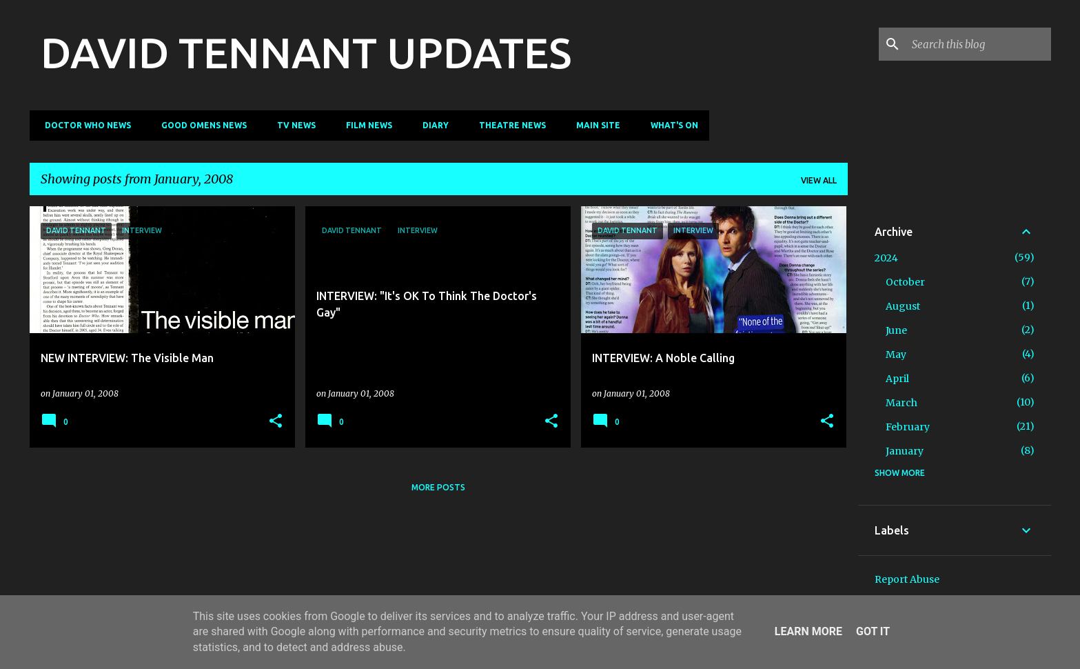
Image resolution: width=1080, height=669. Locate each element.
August (903, 306)
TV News (292, 125)
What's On (670, 125)
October (905, 282)
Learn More (808, 631)
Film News (365, 125)
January (905, 451)
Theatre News (508, 125)
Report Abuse (907, 579)
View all (819, 180)
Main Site (594, 125)
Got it (873, 631)
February (908, 427)
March (901, 403)
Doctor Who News (84, 125)
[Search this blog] (978, 44)
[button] (275, 421)
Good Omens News (200, 125)
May (896, 354)
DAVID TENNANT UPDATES (306, 52)
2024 (886, 258)
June (896, 330)
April (897, 378)
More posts (438, 487)
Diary (431, 125)
